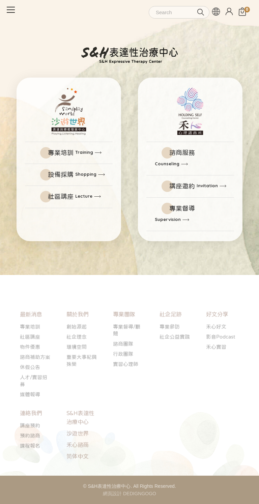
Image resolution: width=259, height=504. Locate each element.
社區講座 (70, 196)
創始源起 (76, 339)
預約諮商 (30, 448)
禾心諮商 (77, 458)
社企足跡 (171, 327)
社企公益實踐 (175, 349)
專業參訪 (170, 339)
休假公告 (30, 380)
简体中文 (77, 469)
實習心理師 (125, 377)
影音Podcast (220, 349)
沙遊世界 (77, 446)
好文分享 (217, 327)
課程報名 (30, 458)
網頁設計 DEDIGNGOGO (129, 493)
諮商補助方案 (35, 369)
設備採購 (72, 174)
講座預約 (30, 438)
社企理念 (76, 349)
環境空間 (76, 359)
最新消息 (31, 327)
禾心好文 (216, 339)
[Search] (179, 12)
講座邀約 (193, 186)
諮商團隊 (123, 356)
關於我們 (77, 327)
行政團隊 (123, 366)
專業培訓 (70, 152)
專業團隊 (124, 327)
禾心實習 (216, 359)
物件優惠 (30, 359)
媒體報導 (30, 407)
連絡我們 (31, 426)
